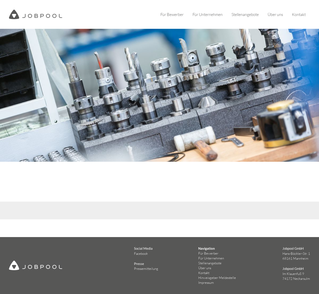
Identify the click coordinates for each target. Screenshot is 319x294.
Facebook (141, 253)
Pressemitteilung (146, 269)
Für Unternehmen (208, 14)
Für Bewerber (172, 14)
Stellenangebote (245, 14)
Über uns (275, 14)
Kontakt (299, 14)
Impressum (206, 282)
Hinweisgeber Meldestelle (217, 278)
